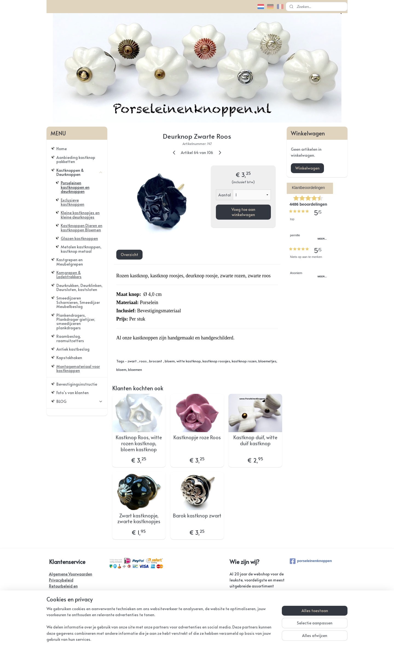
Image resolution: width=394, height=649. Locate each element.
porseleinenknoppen (311, 561)
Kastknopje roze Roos (197, 437)
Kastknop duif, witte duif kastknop (255, 440)
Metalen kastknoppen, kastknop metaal (81, 249)
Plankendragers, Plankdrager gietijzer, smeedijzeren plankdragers (75, 321)
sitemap (184, 639)
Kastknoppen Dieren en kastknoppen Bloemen (81, 227)
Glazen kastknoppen (79, 238)
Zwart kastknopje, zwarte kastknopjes (138, 518)
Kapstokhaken (69, 357)
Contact (56, 604)
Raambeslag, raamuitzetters (70, 338)
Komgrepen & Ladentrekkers (69, 274)
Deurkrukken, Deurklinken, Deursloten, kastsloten (79, 287)
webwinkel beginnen (215, 639)
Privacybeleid (61, 580)
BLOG (79, 401)
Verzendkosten (62, 598)
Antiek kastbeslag (72, 349)
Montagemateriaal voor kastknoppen (78, 368)
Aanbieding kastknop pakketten (75, 159)
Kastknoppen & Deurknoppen (79, 172)
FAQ (52, 610)
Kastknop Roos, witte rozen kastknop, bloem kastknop (139, 443)
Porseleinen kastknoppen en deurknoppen (75, 187)
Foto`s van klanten (72, 392)
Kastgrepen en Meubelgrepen (69, 261)
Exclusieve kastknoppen (72, 202)
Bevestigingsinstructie (76, 384)
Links (53, 616)
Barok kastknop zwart (197, 516)
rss (195, 639)
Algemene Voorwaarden (70, 574)
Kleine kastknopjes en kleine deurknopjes (80, 214)
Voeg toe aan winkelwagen (243, 211)
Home (61, 148)
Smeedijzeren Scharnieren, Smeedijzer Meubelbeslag (78, 302)
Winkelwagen (307, 168)
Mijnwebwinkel (262, 639)
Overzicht (129, 254)
